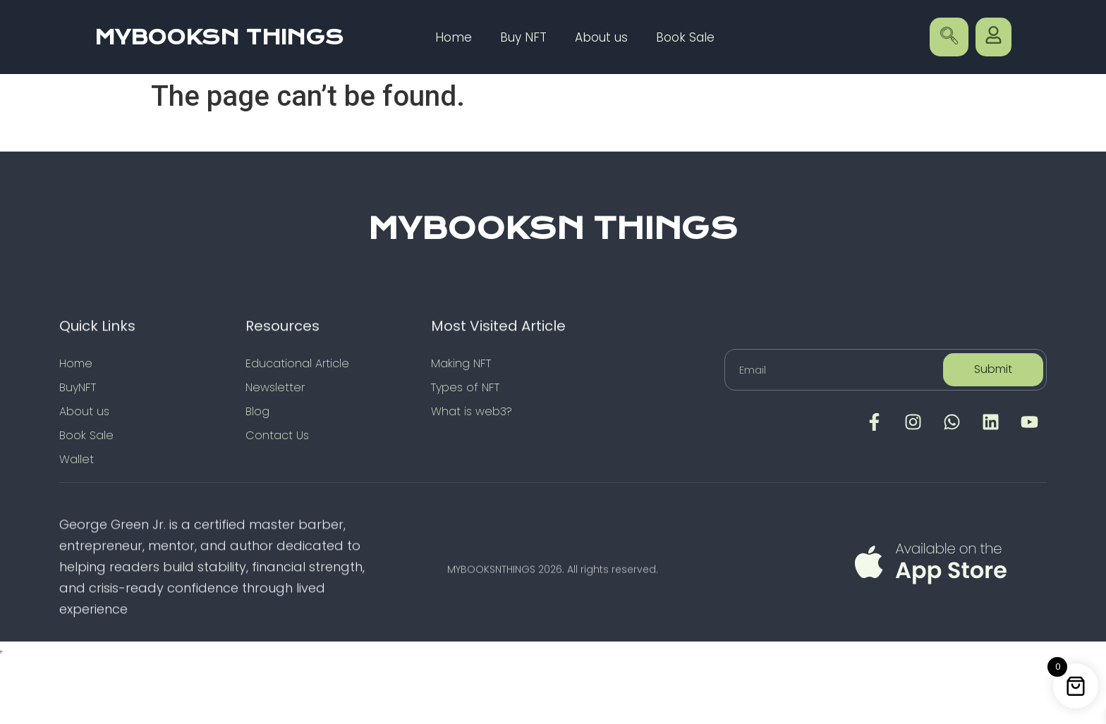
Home (453, 37)
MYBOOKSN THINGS (219, 37)
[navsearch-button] (949, 37)
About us (601, 37)
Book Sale (685, 37)
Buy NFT (523, 37)
